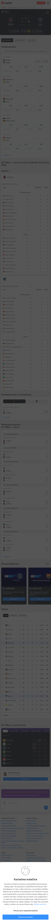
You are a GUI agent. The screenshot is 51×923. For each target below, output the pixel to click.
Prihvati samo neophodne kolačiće (25, 911)
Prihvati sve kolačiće (25, 917)
